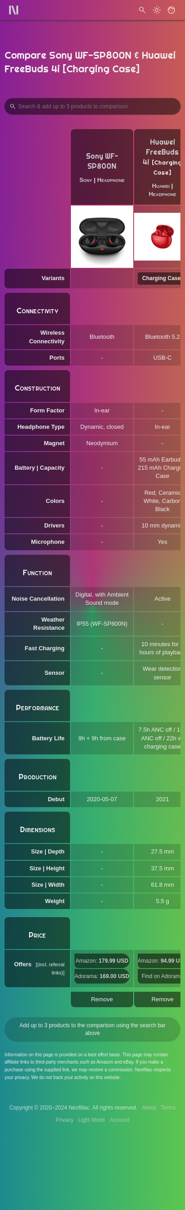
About (149, 1108)
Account (119, 1120)
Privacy (64, 1120)
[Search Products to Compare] (92, 106)
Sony (86, 179)
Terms (168, 1108)
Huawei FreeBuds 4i (161, 152)
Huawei (161, 185)
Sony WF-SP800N (102, 161)
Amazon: (101, 961)
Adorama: (102, 976)
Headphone (111, 179)
